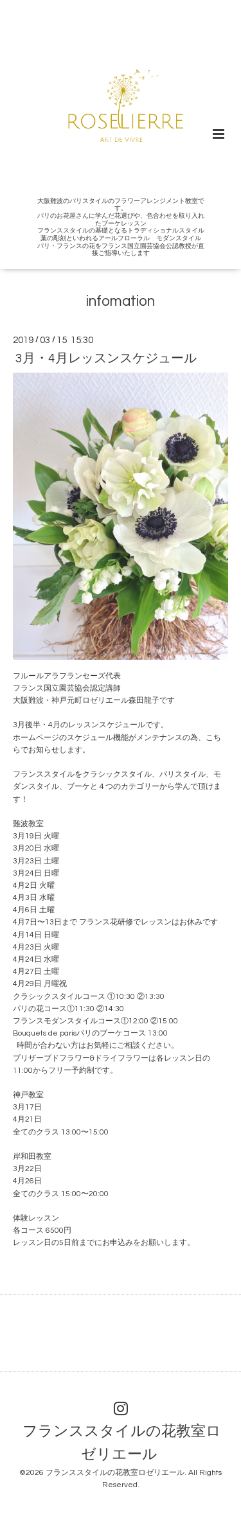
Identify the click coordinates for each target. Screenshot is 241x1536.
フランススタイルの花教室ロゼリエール (121, 1443)
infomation (120, 301)
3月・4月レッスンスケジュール (106, 358)
